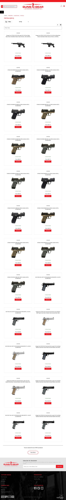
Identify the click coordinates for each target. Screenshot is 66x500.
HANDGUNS (16, 15)
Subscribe (59, 466)
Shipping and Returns (5, 492)
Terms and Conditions (38, 477)
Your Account (4, 477)
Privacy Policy (4, 487)
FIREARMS (10, 15)
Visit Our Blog (37, 479)
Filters (8, 21)
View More (33, 452)
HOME (5, 15)
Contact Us (3, 479)
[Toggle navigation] (2, 12)
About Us (3, 489)
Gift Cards (3, 481)
